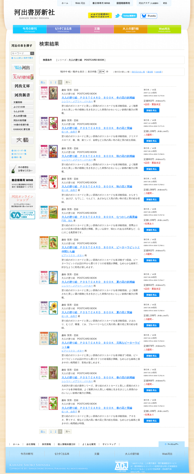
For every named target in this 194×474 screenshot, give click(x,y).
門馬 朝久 (67, 220)
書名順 (150, 72)
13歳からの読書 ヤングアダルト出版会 (23, 215)
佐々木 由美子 (69, 131)
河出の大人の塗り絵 (22, 77)
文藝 (97, 29)
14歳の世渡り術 (22, 124)
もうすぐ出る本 (63, 29)
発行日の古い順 (138, 72)
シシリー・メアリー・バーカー (77, 101)
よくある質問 (89, 444)
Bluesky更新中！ (149, 16)
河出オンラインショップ (22, 201)
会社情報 (30, 444)
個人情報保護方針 (66, 444)
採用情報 (46, 444)
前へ (43, 82)
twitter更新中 (127, 16)
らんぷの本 (22, 111)
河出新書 (22, 95)
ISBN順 (158, 72)
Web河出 (80, 3)
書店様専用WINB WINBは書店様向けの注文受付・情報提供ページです (22, 183)
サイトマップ (109, 444)
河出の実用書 (22, 120)
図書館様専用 (123, 3)
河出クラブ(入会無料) (148, 3)
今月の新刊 (29, 29)
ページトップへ (154, 444)
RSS (165, 3)
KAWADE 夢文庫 (22, 129)
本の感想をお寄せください (22, 168)
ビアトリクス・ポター (73, 255)
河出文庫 (22, 86)
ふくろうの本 (22, 107)
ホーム (64, 3)
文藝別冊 (22, 102)
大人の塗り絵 (131, 29)
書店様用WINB (101, 3)
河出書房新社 (34, 14)
